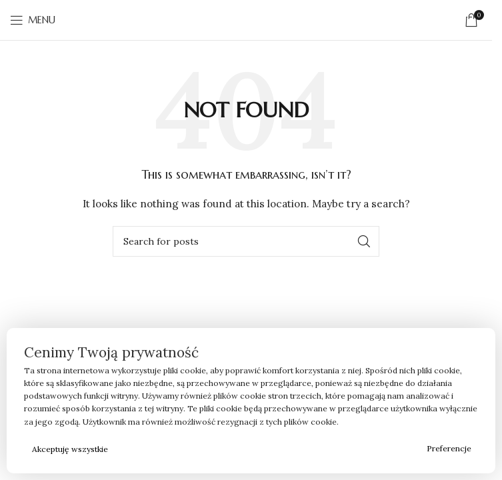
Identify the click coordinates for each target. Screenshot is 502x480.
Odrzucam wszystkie (268, 449)
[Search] (246, 241)
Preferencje (449, 448)
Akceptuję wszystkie (70, 449)
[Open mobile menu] (32, 20)
